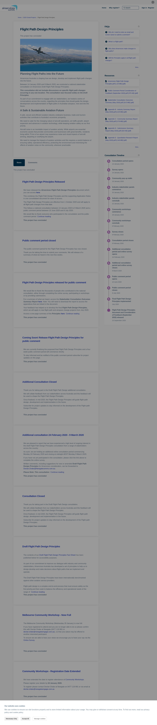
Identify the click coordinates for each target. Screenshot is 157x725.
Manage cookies (39, 719)
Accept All (25, 719)
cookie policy (18, 712)
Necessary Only (11, 719)
